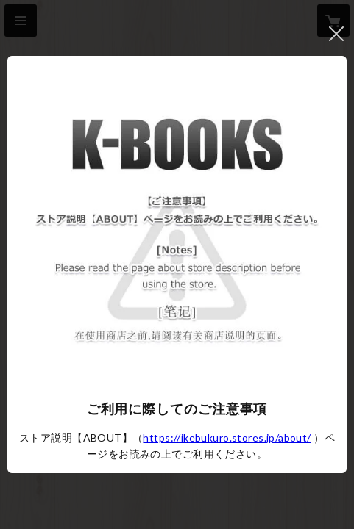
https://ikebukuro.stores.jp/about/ (227, 437)
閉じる (336, 33)
